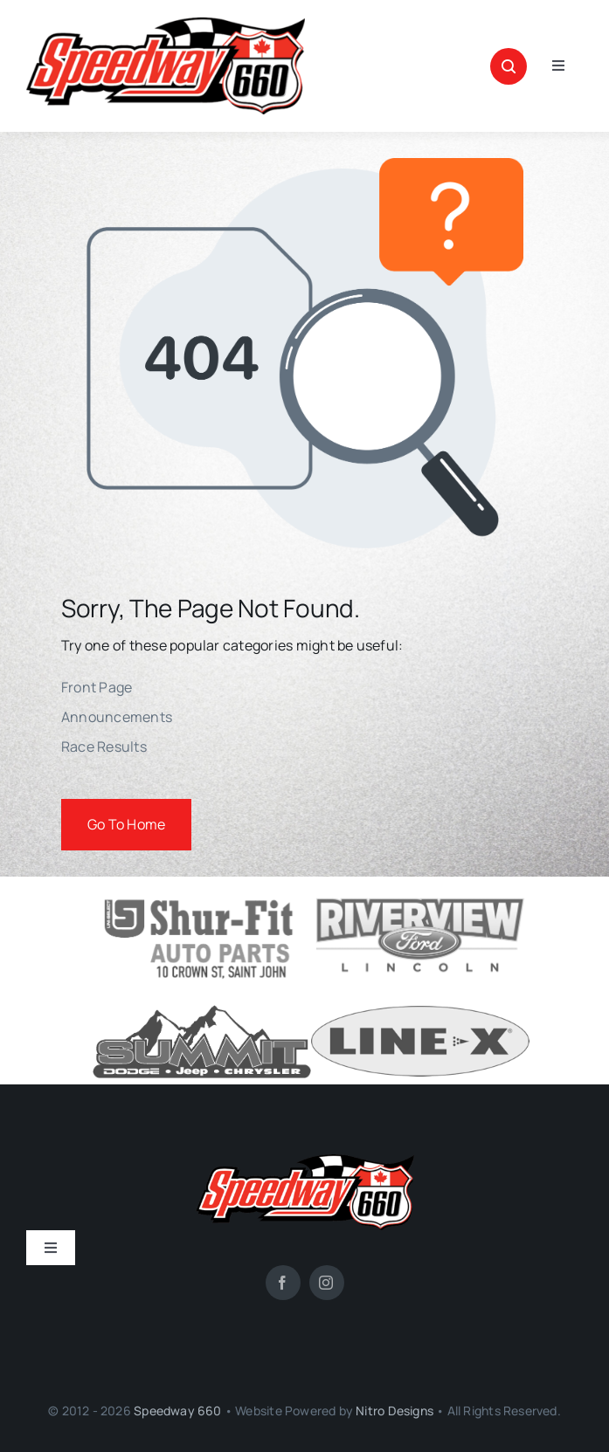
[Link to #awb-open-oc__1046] (508, 66)
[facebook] (283, 1282)
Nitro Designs (394, 1410)
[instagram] (326, 1282)
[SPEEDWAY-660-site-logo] (165, 24)
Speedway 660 (178, 1410)
